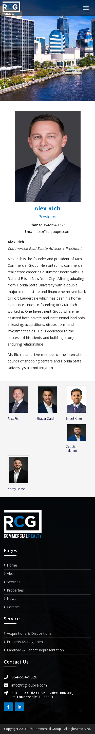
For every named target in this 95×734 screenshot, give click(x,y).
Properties (15, 590)
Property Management (25, 641)
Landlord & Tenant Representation (35, 650)
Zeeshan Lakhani (72, 449)
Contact (13, 606)
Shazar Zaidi (45, 419)
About (12, 573)
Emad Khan (74, 418)
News (11, 598)
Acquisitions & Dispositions (29, 634)
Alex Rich (14, 418)
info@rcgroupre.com (29, 685)
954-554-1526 (24, 676)
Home (12, 566)
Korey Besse (16, 489)
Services (13, 581)
